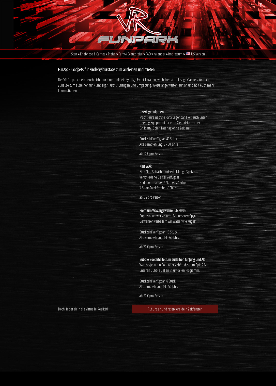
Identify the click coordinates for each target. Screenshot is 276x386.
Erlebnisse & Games (92, 54)
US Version (195, 54)
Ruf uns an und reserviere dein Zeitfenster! (175, 309)
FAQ (148, 54)
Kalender (160, 54)
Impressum (175, 54)
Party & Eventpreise (131, 54)
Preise (112, 54)
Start (74, 54)
